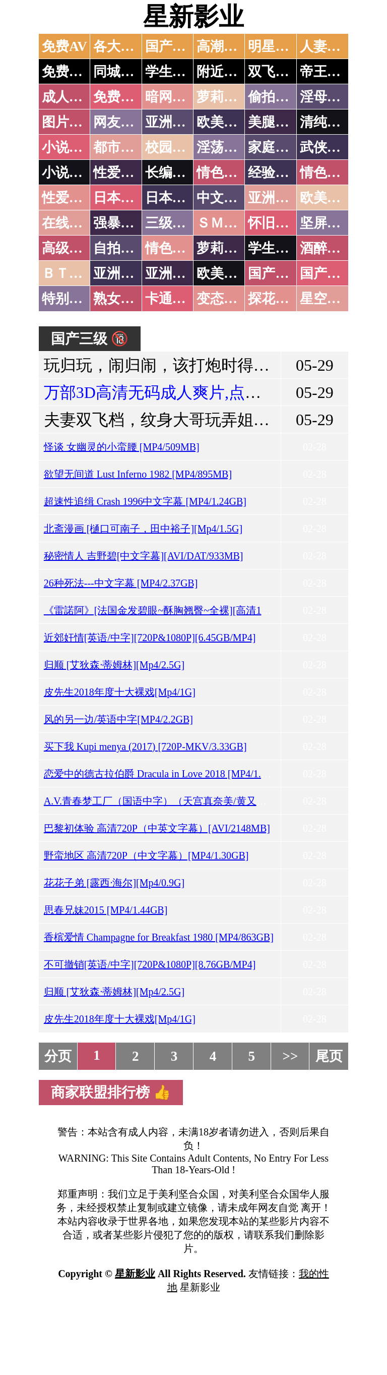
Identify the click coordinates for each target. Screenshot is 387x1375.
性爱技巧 (120, 172)
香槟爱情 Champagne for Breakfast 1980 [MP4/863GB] (159, 937)
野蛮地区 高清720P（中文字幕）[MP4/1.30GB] (146, 855)
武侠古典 (327, 147)
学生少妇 (172, 71)
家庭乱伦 (275, 147)
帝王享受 (327, 71)
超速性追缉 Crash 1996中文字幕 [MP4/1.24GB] (145, 501)
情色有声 (172, 248)
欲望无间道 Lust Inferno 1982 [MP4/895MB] (138, 474)
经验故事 (275, 172)
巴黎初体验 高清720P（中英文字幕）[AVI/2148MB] (157, 828)
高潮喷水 (224, 46)
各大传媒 (120, 46)
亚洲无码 (120, 273)
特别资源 (69, 298)
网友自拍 (120, 122)
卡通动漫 (172, 298)
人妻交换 (327, 46)
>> (290, 1056)
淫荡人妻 (224, 147)
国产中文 (172, 46)
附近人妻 (224, 71)
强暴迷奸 (120, 223)
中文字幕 (224, 197)
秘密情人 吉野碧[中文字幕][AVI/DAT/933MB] (143, 555)
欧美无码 (224, 273)
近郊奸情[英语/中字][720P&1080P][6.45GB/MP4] (150, 637)
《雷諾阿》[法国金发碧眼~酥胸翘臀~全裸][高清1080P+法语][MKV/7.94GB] (210, 610)
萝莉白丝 (224, 248)
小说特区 (69, 147)
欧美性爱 (327, 197)
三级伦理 (172, 223)
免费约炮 (69, 71)
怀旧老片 (275, 223)
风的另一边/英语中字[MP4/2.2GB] (118, 719)
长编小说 (172, 172)
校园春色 (172, 147)
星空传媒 (327, 298)
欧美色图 (224, 122)
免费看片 (120, 96)
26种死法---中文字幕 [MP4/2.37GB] (121, 583)
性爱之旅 (69, 197)
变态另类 (224, 298)
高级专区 (69, 248)
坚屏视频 (327, 223)
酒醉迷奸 (327, 248)
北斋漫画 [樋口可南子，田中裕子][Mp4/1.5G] (143, 528)
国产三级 (327, 273)
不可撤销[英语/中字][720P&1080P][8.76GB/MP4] (150, 964)
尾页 (329, 1056)
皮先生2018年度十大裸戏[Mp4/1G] (120, 692)
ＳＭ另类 (224, 223)
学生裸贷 (275, 248)
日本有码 (172, 197)
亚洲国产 (275, 197)
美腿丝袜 (275, 122)
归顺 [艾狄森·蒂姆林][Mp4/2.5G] (114, 664)
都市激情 (120, 147)
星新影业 (193, 17)
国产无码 (275, 273)
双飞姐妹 (275, 71)
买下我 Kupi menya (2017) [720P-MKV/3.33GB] (145, 746)
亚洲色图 (172, 122)
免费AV (64, 46)
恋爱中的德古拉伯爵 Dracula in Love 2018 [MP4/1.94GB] (166, 773)
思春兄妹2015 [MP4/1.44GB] (106, 909)
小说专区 (69, 172)
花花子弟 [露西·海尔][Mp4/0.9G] (114, 882)
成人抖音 (69, 96)
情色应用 (327, 172)
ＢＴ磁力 (69, 273)
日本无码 (120, 197)
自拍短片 (120, 248)
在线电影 (69, 223)
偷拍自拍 (275, 96)
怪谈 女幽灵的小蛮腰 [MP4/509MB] (122, 446)
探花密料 (275, 298)
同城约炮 (120, 71)
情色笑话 (224, 172)
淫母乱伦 (327, 96)
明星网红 (275, 46)
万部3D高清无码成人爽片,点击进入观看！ (193, 392)
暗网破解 (172, 96)
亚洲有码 (172, 273)
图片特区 (69, 122)
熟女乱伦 (120, 298)
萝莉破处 (224, 96)
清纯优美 (327, 122)
